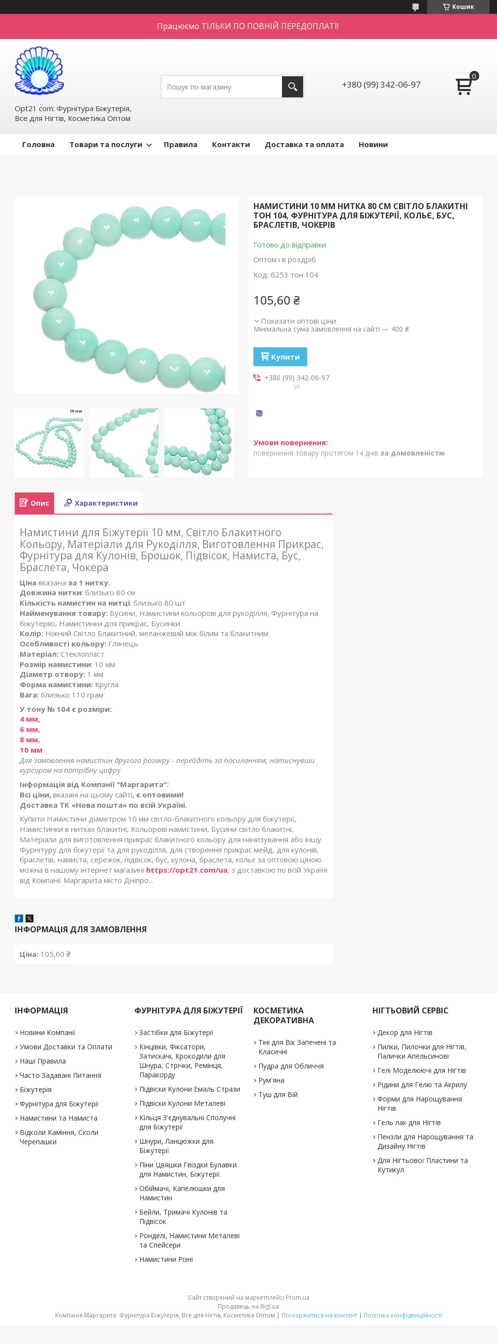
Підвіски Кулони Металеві (182, 1103)
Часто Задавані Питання (60, 1075)
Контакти (231, 144)
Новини (373, 144)
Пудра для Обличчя (291, 1065)
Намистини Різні (166, 1259)
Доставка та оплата (304, 144)
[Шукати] (292, 86)
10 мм (31, 750)
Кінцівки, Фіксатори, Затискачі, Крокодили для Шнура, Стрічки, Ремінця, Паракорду (182, 1060)
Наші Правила (43, 1061)
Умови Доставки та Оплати (66, 1046)
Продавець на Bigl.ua (248, 1306)
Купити (285, 357)
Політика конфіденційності (403, 1315)
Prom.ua (298, 1297)
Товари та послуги (105, 144)
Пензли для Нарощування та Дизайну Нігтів (425, 1141)
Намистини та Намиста (58, 1118)
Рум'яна (271, 1080)
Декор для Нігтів (405, 1032)
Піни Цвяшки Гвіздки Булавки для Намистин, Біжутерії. (188, 1169)
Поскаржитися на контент (319, 1315)
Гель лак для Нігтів (409, 1122)
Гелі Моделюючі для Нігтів (421, 1070)
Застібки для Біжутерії (176, 1032)
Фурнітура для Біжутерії (59, 1103)
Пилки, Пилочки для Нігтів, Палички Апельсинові (421, 1051)
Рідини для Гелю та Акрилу (422, 1084)
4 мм (29, 719)
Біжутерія (36, 1089)
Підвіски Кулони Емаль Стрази (189, 1089)
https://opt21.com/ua (186, 870)
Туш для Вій (278, 1094)
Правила (180, 144)
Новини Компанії (48, 1032)
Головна (38, 144)
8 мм (29, 739)
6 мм (29, 729)
